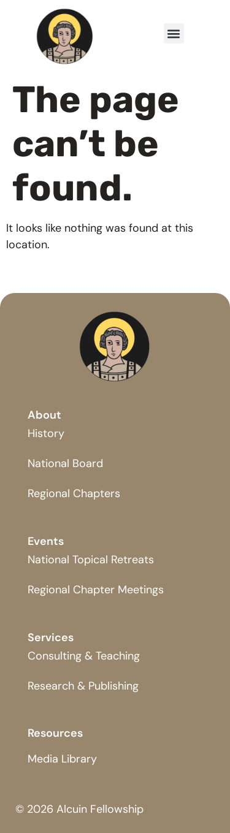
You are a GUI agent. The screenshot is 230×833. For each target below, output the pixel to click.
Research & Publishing (83, 686)
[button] (174, 33)
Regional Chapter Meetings (96, 589)
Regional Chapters (74, 493)
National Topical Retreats (91, 559)
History (46, 433)
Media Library (62, 758)
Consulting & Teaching (84, 656)
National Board (65, 463)
